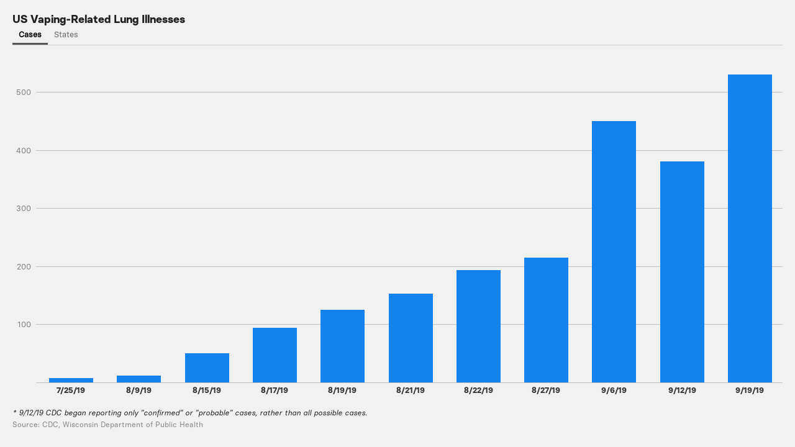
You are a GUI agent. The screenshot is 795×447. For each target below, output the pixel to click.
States (66, 34)
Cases (30, 34)
